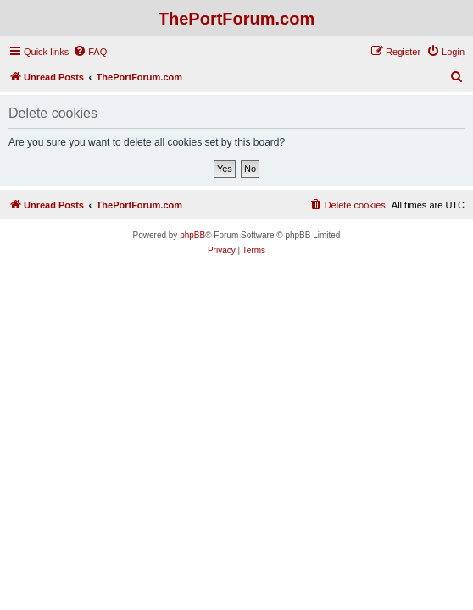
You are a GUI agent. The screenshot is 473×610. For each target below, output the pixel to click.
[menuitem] (90, 52)
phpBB (192, 235)
